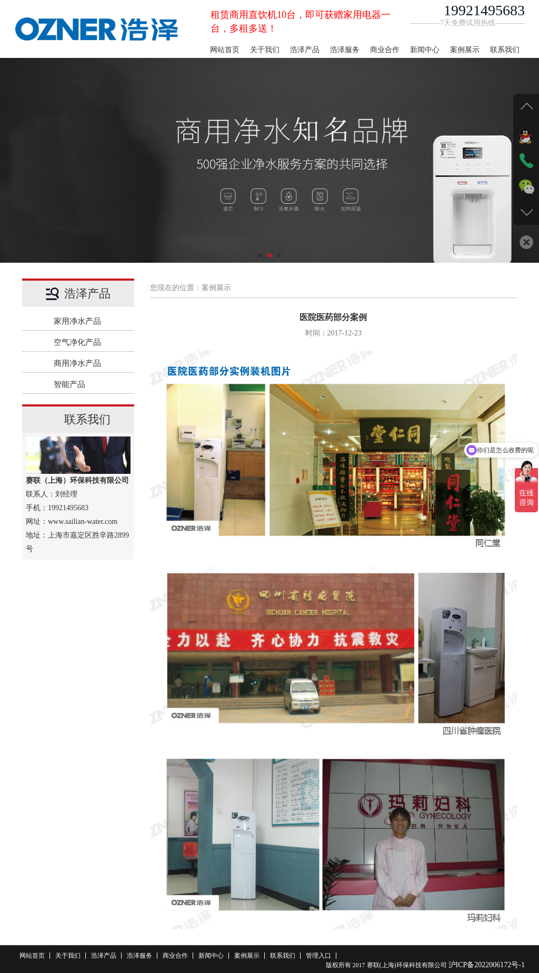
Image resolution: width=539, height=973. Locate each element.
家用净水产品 (89, 321)
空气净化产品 (89, 342)
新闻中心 (425, 50)
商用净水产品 (89, 363)
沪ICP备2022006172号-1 (486, 965)
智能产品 (89, 384)
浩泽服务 (345, 50)
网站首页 (224, 50)
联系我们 (505, 50)
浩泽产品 (305, 50)
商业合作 (385, 50)
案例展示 (465, 50)
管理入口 (318, 955)
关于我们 (265, 50)
